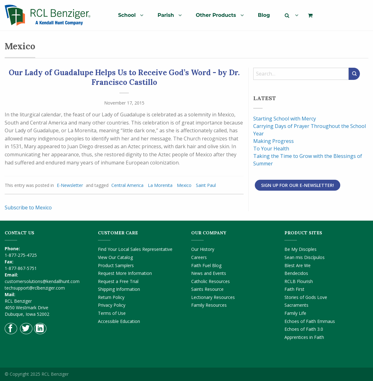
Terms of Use (112, 313)
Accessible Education (119, 321)
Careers (199, 257)
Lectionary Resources (213, 297)
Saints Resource (207, 289)
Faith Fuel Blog (206, 265)
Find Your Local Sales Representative (135, 249)
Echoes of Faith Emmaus (309, 321)
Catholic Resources (210, 281)
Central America (127, 185)
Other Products (216, 15)
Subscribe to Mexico (28, 207)
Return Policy (111, 297)
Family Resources (209, 305)
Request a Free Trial (118, 281)
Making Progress (273, 141)
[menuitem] (128, 15)
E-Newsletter (70, 185)
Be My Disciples (300, 249)
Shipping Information (119, 289)
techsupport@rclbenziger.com (35, 288)
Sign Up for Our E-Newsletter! (297, 185)
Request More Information (125, 273)
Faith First (294, 289)
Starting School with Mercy (284, 118)
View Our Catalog (115, 257)
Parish (165, 15)
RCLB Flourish (298, 281)
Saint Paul (206, 185)
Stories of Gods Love (305, 297)
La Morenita (160, 185)
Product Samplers (116, 265)
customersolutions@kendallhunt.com (42, 281)
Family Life (295, 313)
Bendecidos (296, 273)
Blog (264, 15)
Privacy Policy (111, 305)
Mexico (184, 185)
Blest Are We (297, 265)
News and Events (208, 273)
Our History (202, 249)
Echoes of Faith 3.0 (303, 329)
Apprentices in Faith (304, 337)
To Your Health (271, 148)
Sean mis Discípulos (304, 257)
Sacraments (296, 305)
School (127, 15)
